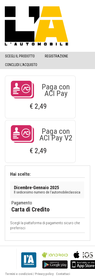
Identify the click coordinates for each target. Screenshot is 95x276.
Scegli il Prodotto (20, 56)
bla (55, 259)
